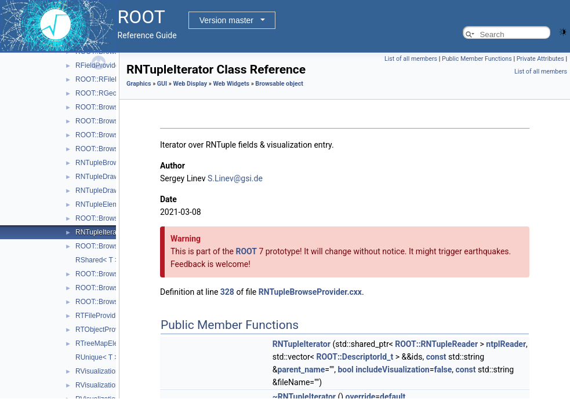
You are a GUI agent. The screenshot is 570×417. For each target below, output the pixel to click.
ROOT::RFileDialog (105, 79)
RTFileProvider (98, 316)
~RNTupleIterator (304, 396)
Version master (226, 20)
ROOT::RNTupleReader (436, 344)
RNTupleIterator (100, 232)
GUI (162, 83)
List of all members (410, 59)
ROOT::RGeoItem (102, 93)
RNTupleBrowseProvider (113, 163)
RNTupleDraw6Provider (111, 177)
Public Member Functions (477, 59)
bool (345, 369)
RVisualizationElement (110, 371)
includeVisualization (392, 369)
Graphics (138, 83)
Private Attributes (540, 59)
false (443, 369)
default (392, 396)
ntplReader (506, 344)
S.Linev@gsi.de (235, 178)
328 (227, 292)
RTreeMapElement (104, 343)
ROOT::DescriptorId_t (354, 356)
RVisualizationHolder (107, 385)
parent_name (301, 369)
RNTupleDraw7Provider (111, 190)
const (436, 356)
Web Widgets (231, 83)
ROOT (246, 251)
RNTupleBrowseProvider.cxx (310, 292)
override (361, 396)
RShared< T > (97, 260)
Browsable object (279, 83)
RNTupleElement (101, 204)
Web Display (190, 83)
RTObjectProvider (102, 329)
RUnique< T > (96, 357)
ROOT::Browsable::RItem (114, 135)
